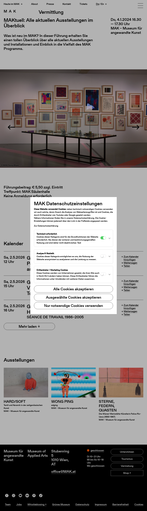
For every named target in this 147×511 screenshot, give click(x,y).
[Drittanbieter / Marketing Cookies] (103, 274)
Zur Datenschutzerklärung (46, 225)
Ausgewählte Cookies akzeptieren (73, 297)
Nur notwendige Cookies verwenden (73, 305)
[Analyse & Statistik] (103, 255)
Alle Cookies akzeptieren (73, 289)
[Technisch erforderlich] (103, 237)
